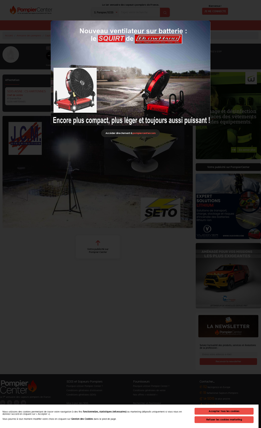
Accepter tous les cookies (224, 411)
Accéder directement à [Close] (130, 133)
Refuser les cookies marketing (224, 419)
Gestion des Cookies (82, 419)
